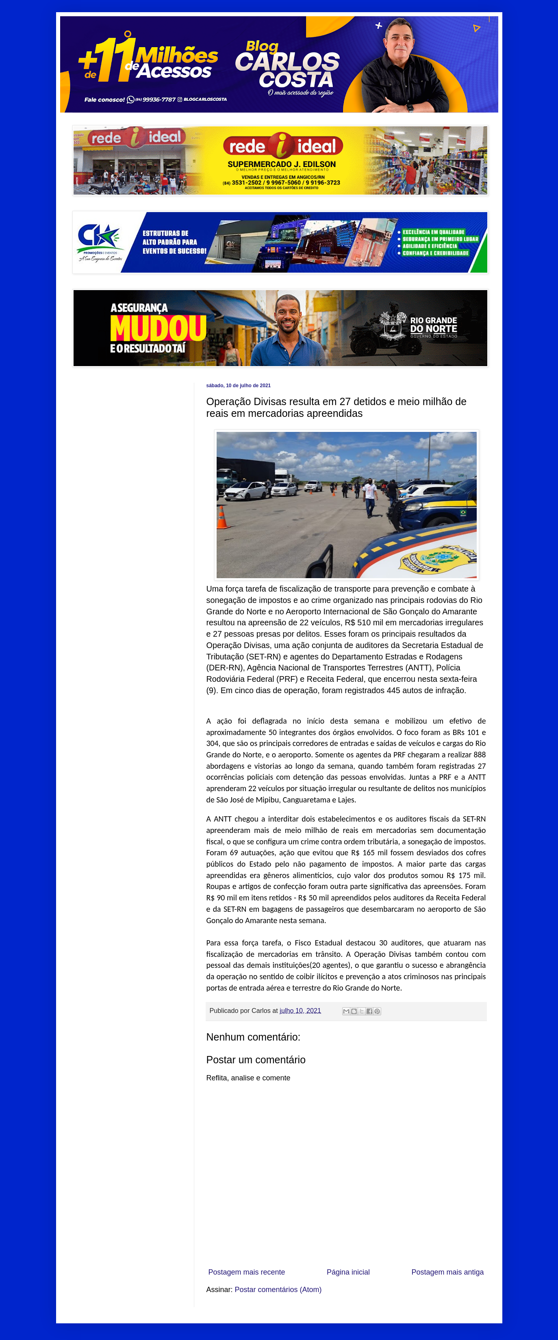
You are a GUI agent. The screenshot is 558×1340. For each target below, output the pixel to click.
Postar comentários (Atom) (278, 1290)
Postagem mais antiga (447, 1272)
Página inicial (348, 1272)
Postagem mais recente (246, 1272)
